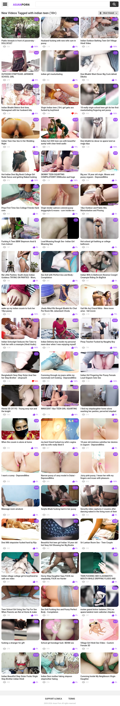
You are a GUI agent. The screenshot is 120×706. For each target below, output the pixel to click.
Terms (71, 699)
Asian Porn (57, 703)
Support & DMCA (53, 699)
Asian (21, 4)
